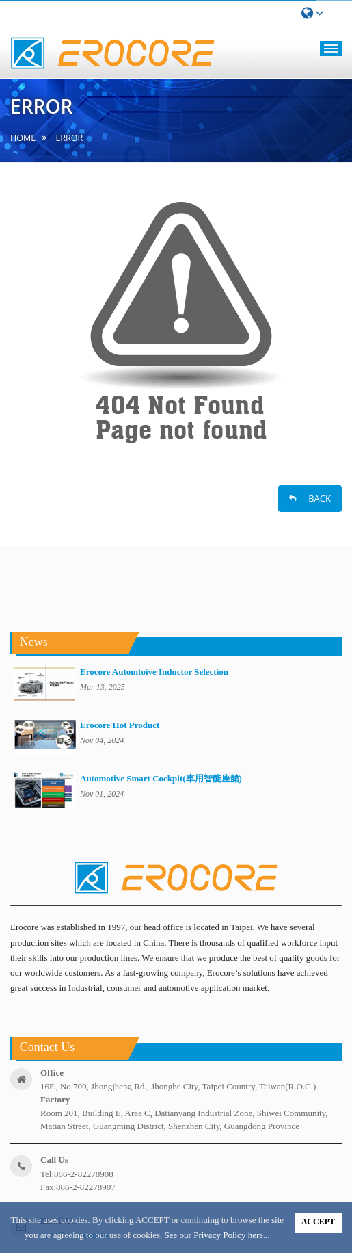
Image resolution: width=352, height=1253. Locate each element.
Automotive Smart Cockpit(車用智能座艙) (161, 778)
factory (55, 1099)
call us (54, 1159)
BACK (310, 498)
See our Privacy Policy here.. (216, 1235)
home (23, 138)
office (52, 1073)
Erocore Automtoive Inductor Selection (154, 672)
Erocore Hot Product (119, 725)
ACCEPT (318, 1221)
